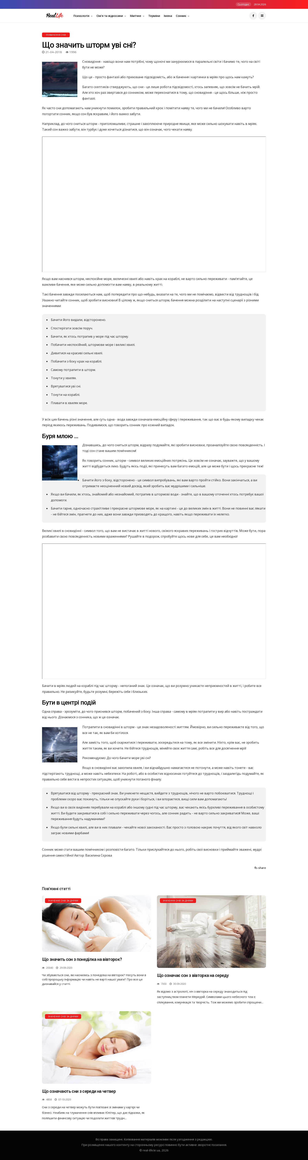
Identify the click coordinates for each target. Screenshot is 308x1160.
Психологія (81, 16)
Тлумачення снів (56, 35)
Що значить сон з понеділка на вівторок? (82, 959)
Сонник (181, 16)
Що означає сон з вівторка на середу (193, 975)
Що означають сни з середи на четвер (79, 1091)
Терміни (154, 16)
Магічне (136, 16)
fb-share (260, 868)
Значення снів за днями (63, 900)
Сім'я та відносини (110, 16)
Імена (168, 16)
